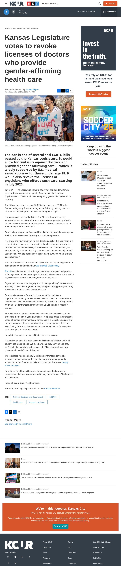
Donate (111, 3)
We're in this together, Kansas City (60, 508)
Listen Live (47, 547)
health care (18, 402)
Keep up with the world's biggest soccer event (98, 150)
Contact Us (72, 553)
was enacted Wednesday (47, 266)
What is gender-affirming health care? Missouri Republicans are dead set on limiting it (57, 447)
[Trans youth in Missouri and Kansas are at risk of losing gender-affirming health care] (12, 478)
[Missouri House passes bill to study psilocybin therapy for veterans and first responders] (88, 225)
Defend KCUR (60, 526)
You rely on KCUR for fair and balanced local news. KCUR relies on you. (98, 80)
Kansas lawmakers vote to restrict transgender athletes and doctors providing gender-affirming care (62, 462)
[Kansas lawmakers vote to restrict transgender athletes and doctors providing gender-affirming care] (12, 463)
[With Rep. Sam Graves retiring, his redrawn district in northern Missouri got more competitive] (88, 246)
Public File (97, 558)
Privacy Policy (98, 563)
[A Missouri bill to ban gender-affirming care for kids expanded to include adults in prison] (12, 493)
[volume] (14, 12)
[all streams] (109, 12)
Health (99, 172)
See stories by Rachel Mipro (18, 423)
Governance (97, 553)
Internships (72, 563)
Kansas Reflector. (52, 388)
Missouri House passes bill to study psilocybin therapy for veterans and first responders (105, 229)
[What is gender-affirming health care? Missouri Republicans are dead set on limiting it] (12, 448)
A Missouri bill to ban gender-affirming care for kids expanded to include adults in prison (57, 493)
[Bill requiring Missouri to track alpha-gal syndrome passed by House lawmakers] (88, 176)
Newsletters (47, 563)
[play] (6, 12)
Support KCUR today (98, 94)
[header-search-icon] (99, 3)
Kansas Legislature (37, 402)
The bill (8, 271)
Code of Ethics (98, 547)
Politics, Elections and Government (21, 28)
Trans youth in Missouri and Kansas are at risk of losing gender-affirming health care (56, 477)
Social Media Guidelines (102, 542)
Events (70, 542)
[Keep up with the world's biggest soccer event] (98, 123)
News (23, 459)
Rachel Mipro (32, 89)
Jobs (70, 558)
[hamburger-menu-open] (6, 3)
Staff (69, 547)
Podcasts (46, 558)
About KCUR (47, 542)
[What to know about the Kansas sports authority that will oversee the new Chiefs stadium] (88, 200)
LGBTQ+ (53, 397)
